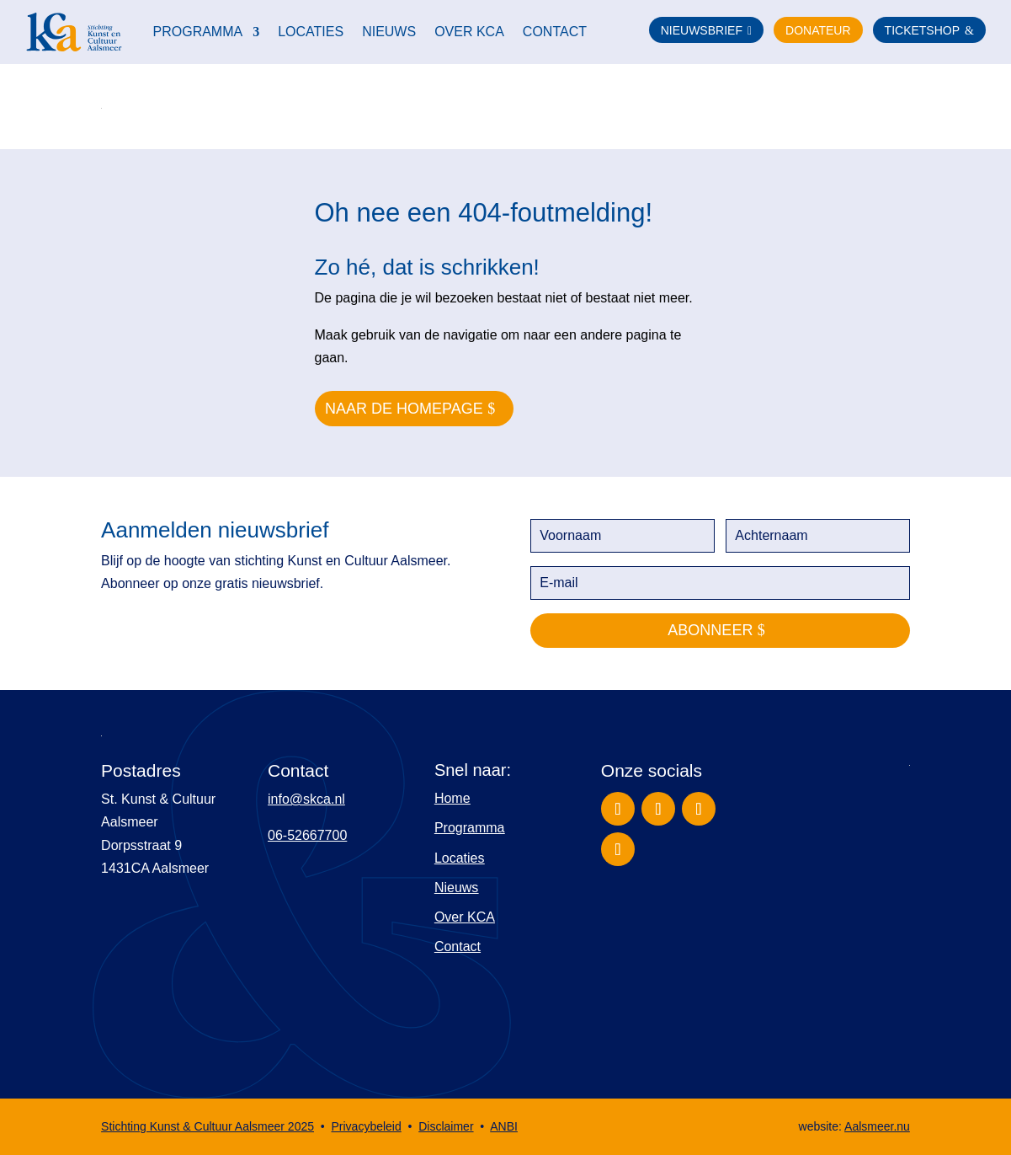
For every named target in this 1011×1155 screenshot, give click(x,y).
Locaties (310, 31)
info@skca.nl (306, 799)
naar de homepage (404, 408)
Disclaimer (445, 1126)
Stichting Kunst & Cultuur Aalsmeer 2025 (207, 1126)
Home (452, 798)
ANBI (504, 1126)
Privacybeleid (366, 1126)
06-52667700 (307, 835)
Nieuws (389, 31)
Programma (198, 31)
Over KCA (469, 31)
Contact (555, 31)
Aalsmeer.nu (877, 1126)
